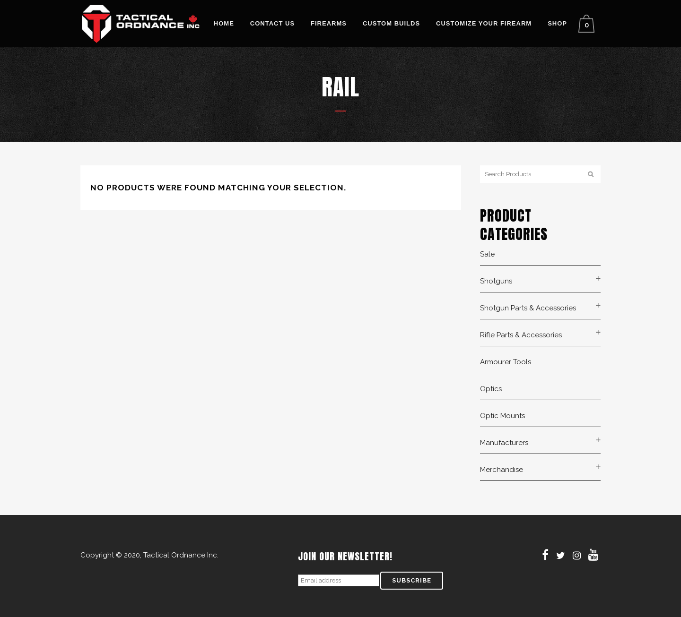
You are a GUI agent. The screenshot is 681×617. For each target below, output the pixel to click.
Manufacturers (504, 442)
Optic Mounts (502, 415)
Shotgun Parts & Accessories (528, 308)
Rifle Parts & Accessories (521, 335)
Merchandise (501, 469)
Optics (491, 389)
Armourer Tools (505, 362)
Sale (487, 254)
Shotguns (496, 281)
